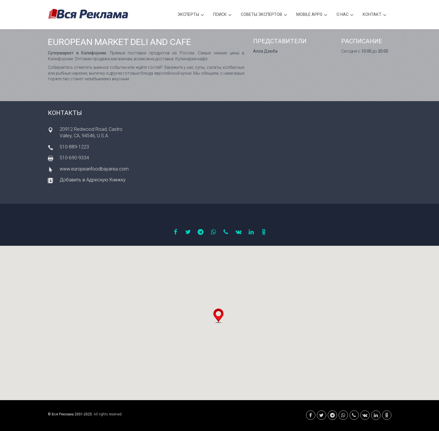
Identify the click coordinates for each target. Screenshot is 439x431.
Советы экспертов (264, 15)
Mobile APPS (311, 15)
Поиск (222, 15)
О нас (345, 15)
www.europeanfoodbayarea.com (94, 169)
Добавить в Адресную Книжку (93, 180)
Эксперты (190, 15)
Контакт (374, 15)
